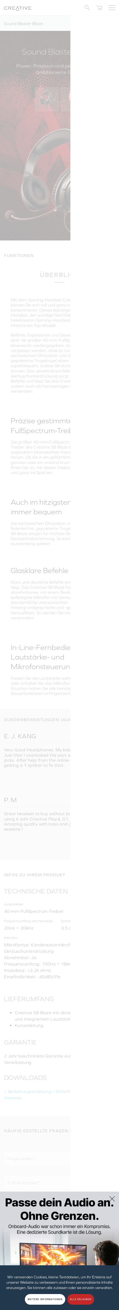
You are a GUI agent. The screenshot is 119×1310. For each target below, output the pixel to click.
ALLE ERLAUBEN (80, 1299)
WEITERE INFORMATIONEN (45, 1299)
